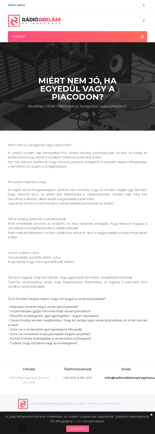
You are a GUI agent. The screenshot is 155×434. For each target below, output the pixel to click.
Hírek (50, 106)
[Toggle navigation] (143, 5)
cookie (78, 421)
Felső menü (16, 5)
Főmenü (18, 36)
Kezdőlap (36, 106)
